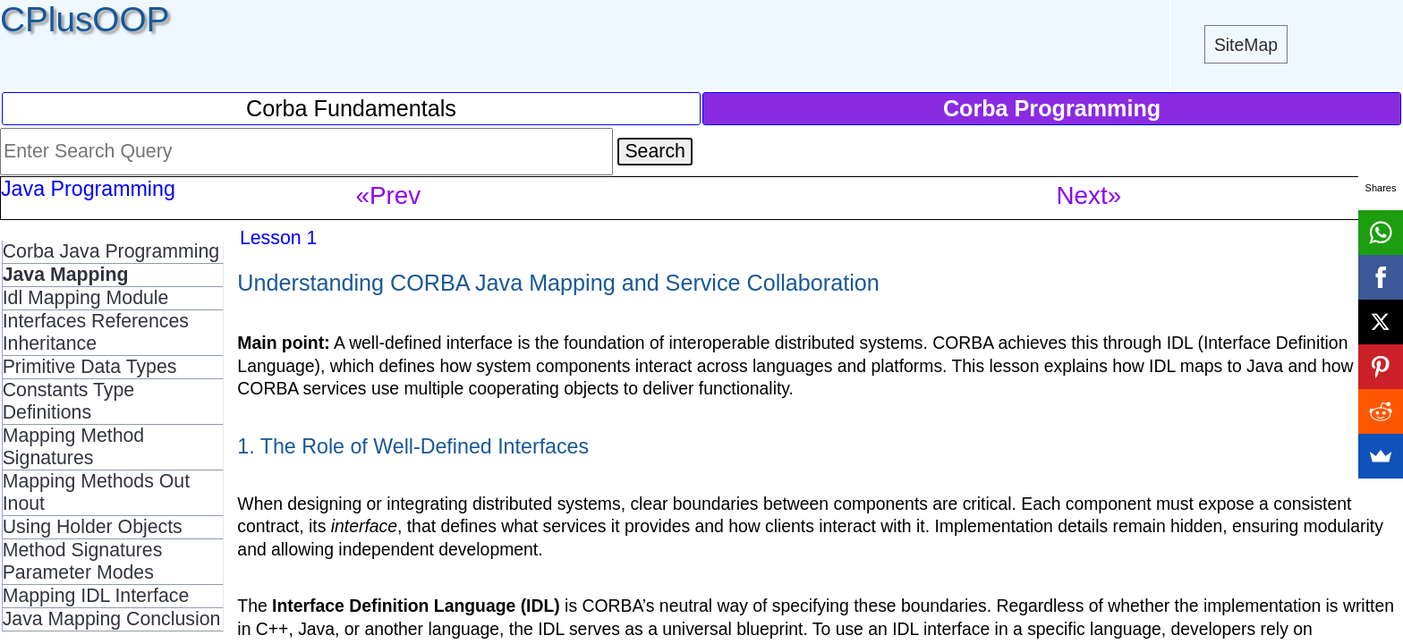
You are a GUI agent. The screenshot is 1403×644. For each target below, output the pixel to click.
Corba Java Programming (111, 251)
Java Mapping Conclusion (112, 619)
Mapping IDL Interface (96, 595)
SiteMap (1246, 45)
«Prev (388, 195)
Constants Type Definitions (68, 401)
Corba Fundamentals (351, 108)
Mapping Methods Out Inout (96, 492)
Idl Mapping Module (86, 298)
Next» (1089, 195)
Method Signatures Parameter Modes (83, 561)
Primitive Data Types (90, 366)
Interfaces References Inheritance (96, 332)
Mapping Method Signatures (74, 447)
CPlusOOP (84, 19)
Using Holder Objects (93, 527)
